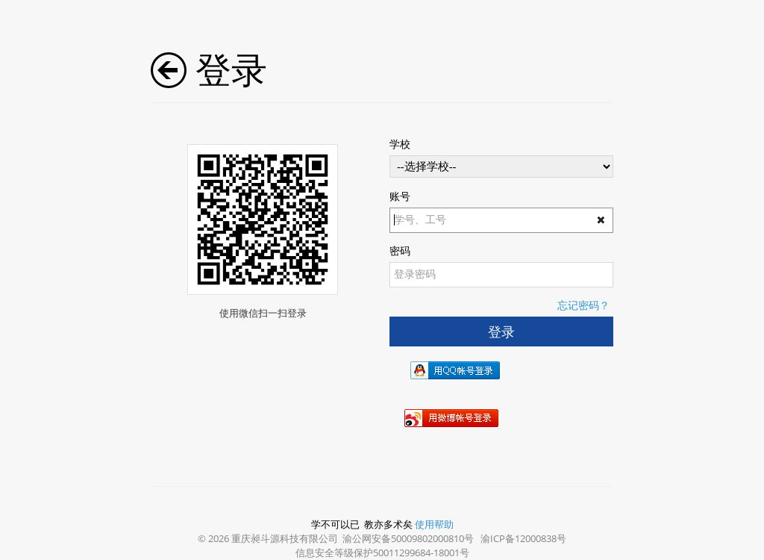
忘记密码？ (583, 305)
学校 (399, 144)
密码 (399, 250)
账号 (399, 196)
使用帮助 (434, 524)
